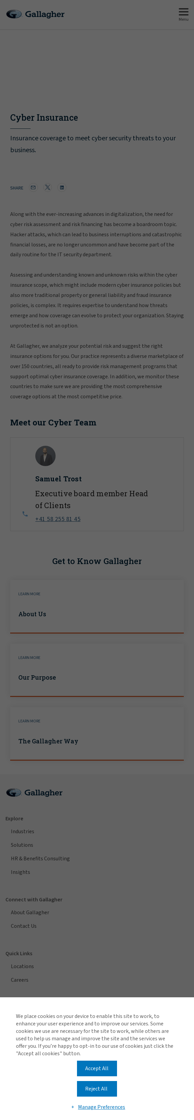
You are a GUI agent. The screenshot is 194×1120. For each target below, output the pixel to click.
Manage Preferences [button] (101, 1107)
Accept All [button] (97, 1068)
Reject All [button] (96, 1089)
